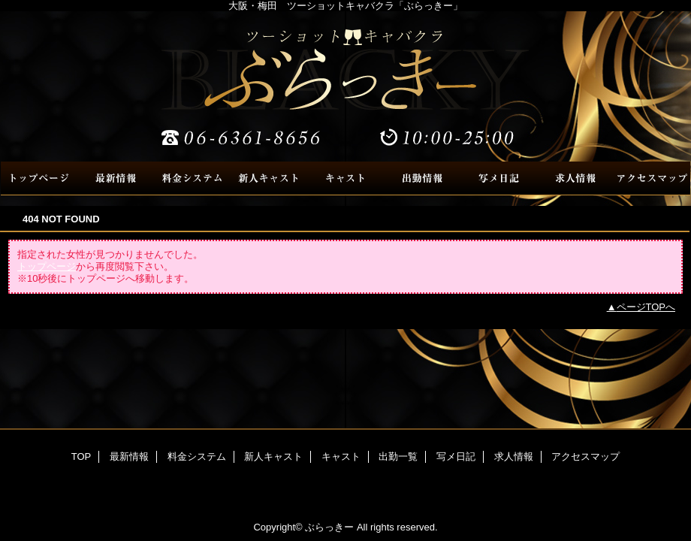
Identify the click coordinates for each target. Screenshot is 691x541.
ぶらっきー (345, 86)
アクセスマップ (652, 178)
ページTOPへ (646, 307)
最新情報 (115, 178)
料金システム (192, 178)
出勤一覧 (422, 178)
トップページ (46, 266)
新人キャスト (269, 178)
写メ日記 (498, 178)
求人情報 (575, 178)
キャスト (345, 178)
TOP (39, 178)
